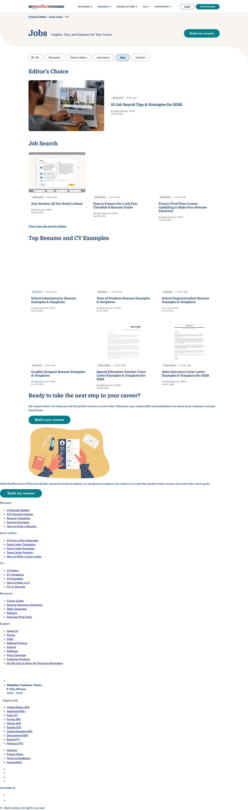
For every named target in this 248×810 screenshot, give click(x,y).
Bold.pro (12, 613)
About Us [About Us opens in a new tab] (12, 631)
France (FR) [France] (14, 719)
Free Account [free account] (207, 6)
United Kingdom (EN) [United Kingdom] (19, 731)
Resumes (54, 57)
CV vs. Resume (16, 587)
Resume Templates (19, 518)
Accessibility (14, 762)
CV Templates (15, 575)
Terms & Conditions (19, 758)
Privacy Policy (15, 754)
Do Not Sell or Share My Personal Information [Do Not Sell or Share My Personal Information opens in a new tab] (35, 663)
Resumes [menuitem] (103, 6)
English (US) (9, 700)
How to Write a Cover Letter (24, 556)
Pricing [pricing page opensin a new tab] (11, 635)
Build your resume (49, 420)
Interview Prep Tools (19, 617)
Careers (140, 57)
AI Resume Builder (37, 16)
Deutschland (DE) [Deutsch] (17, 735)
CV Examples (15, 579)
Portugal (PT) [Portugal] (15, 743)
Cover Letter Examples (21, 548)
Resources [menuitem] (162, 6)
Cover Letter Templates (21, 544)
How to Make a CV (18, 583)
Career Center (56, 16)
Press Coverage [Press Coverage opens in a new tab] (16, 655)
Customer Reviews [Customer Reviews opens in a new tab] (18, 659)
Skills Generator (17, 609)
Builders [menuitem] (84, 6)
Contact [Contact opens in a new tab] (11, 647)
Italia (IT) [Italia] (12, 715)
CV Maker (13, 571)
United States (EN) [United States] (18, 707)
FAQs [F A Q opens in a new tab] (10, 639)
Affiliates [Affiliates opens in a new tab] (12, 651)
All (37, 57)
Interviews (103, 57)
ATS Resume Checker (20, 514)
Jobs (122, 57)
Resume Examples (18, 522)
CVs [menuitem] (145, 6)
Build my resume (202, 33)
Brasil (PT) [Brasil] (13, 739)
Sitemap (12, 750)
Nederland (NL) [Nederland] (16, 711)
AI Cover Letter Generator (23, 540)
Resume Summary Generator (24, 605)
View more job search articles (47, 226)
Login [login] (187, 6)
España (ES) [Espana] (14, 727)
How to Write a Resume (21, 526)
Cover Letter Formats (20, 552)
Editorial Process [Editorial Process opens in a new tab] (17, 643)
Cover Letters (78, 57)
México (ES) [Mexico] (14, 723)
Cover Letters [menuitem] (126, 6)
